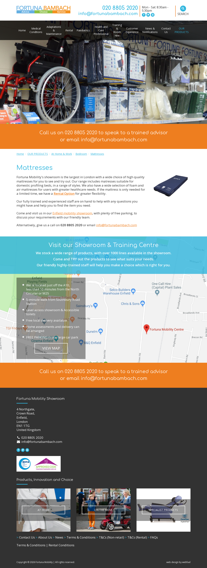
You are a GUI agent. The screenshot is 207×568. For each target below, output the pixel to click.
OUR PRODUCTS (182, 30)
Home (22, 30)
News (58, 537)
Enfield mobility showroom (72, 213)
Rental (69, 30)
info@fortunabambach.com (108, 13)
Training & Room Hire (117, 30)
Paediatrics (83, 30)
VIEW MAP (51, 348)
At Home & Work (61, 154)
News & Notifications (150, 30)
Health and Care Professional (101, 30)
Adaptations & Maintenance (54, 30)
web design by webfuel (178, 562)
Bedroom (81, 154)
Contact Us (166, 30)
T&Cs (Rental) (136, 537)
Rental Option (64, 193)
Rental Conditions (61, 545)
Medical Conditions (35, 30)
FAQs (153, 537)
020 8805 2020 (120, 8)
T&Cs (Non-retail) (110, 537)
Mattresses (97, 154)
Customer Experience (132, 30)
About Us (44, 537)
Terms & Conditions (80, 537)
